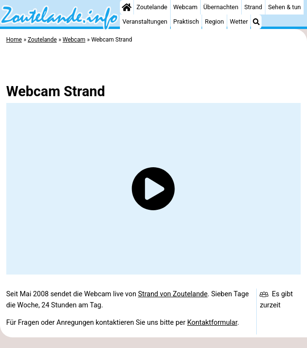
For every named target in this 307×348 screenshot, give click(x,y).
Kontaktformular (212, 323)
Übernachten (221, 7)
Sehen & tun (284, 7)
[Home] (126, 7)
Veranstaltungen (144, 21)
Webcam (185, 7)
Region (214, 21)
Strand (253, 7)
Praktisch (186, 21)
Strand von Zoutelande (172, 294)
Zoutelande (151, 7)
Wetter (239, 21)
